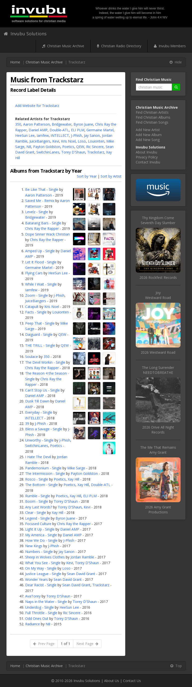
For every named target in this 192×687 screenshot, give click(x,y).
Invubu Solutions (25, 34)
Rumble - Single (37, 495)
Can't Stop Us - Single (42, 390)
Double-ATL (59, 130)
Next (87, 643)
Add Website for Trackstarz (37, 105)
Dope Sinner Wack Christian (47, 234)
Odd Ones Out (36, 618)
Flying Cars (34, 273)
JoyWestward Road (158, 295)
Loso (82, 141)
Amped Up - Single (40, 250)
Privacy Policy (147, 157)
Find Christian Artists (152, 112)
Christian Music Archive (63, 46)
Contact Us (132, 680)
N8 (28, 146)
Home (15, 62)
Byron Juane (83, 124)
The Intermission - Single (45, 473)
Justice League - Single (43, 573)
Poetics (68, 146)
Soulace (31, 356)
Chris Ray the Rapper (42, 228)
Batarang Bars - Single (43, 223)
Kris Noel (68, 141)
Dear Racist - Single (41, 585)
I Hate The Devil (38, 456)
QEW (80, 146)
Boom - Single (36, 501)
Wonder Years (36, 579)
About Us (111, 680)
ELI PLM (77, 130)
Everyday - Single (38, 412)
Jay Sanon (92, 135)
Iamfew (43, 135)
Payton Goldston (46, 146)
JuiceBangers (39, 141)
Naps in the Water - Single (46, 601)
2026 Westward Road (158, 352)
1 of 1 (65, 643)
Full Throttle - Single (41, 612)
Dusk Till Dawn (37, 401)
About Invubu (146, 152)
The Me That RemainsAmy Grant (158, 450)
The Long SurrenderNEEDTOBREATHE (158, 370)
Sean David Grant (81, 573)
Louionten (96, 141)
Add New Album (149, 134)
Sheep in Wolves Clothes (45, 557)
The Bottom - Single (41, 484)
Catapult (32, 306)
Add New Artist (148, 129)
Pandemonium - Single (43, 468)
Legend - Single (37, 518)
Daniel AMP (38, 130)
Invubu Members (170, 46)
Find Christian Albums (153, 117)
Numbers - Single (39, 551)
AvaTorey (33, 596)
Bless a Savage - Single (43, 429)
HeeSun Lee (25, 135)
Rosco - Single (36, 479)
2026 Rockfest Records (158, 277)
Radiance (32, 624)
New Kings (33, 545)
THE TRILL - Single (40, 345)
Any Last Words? (38, 507)
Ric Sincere (95, 146)
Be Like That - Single (41, 189)
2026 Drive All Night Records (158, 430)
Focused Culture (38, 523)
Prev (44, 643)
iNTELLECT (60, 135)
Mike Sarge (76, 468)
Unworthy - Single (39, 440)
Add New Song (148, 139)
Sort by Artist (111, 176)
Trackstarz (95, 152)
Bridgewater (61, 124)
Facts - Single (36, 312)
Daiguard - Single (39, 334)
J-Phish (76, 135)
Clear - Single (35, 512)
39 (27, 423)
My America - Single (41, 535)
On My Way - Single (41, 568)
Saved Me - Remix (39, 200)
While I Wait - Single (41, 284)
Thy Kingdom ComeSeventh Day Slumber (158, 220)
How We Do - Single (41, 540)
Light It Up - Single (40, 529)
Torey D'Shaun (73, 152)
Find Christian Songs (152, 122)
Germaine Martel (100, 130)
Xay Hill (73, 479)
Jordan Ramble (82, 557)
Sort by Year (87, 176)
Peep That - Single (40, 323)
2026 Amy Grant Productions (158, 509)
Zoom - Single (36, 295)
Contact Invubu (148, 162)
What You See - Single (43, 562)
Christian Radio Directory (119, 46)
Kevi (55, 141)
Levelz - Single (36, 211)
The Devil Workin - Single (45, 362)
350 (18, 124)
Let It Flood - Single (41, 262)
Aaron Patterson (36, 124)
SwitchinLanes (47, 152)
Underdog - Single (39, 607)
